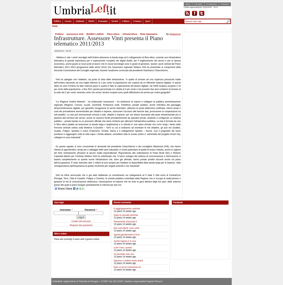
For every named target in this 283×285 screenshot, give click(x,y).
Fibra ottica (113, 34)
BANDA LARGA (95, 34)
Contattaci (225, 4)
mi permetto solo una (124, 254)
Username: (66, 210)
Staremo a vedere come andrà (128, 260)
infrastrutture (130, 34)
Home (188, 4)
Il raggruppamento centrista (127, 208)
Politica (57, 21)
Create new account (81, 221)
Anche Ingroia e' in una (125, 241)
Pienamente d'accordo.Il (125, 221)
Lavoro (68, 21)
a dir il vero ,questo (123, 247)
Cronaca (137, 21)
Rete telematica (148, 34)
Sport (147, 21)
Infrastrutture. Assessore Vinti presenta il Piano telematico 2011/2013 (108, 41)
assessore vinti (74, 34)
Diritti (91, 21)
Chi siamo (198, 4)
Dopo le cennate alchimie (126, 215)
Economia (102, 21)
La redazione (211, 4)
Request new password (81, 225)
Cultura (125, 21)
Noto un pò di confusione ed (127, 267)
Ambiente (79, 21)
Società (114, 21)
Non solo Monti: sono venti (126, 228)
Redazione (175, 34)
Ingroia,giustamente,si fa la (127, 234)
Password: (91, 210)
